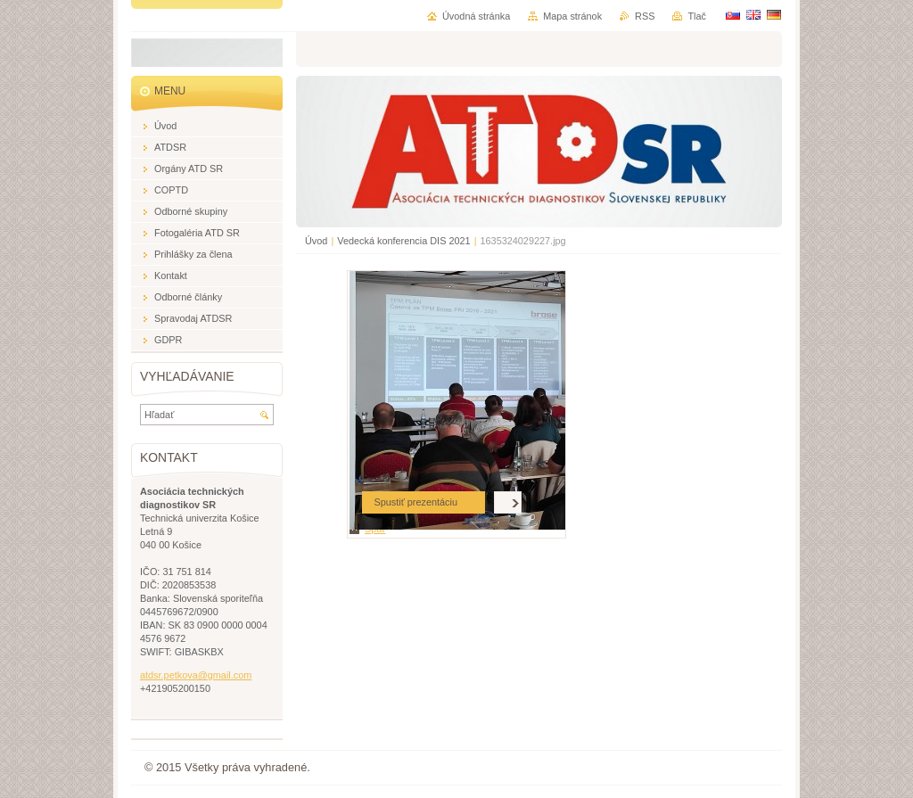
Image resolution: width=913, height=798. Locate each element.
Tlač (696, 16)
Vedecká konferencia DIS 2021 (403, 240)
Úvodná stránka (476, 16)
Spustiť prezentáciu (415, 502)
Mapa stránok (572, 16)
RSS (644, 16)
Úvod (316, 240)
